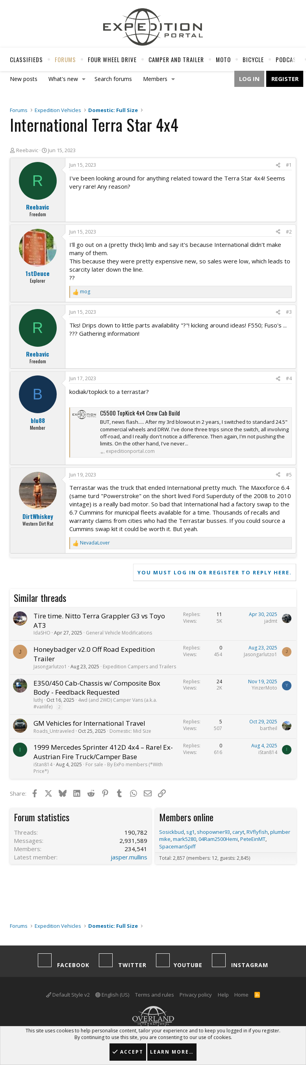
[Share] (278, 165)
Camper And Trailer (176, 59)
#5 (289, 474)
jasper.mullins (129, 857)
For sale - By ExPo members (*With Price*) (98, 767)
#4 (289, 378)
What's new (63, 79)
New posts (23, 79)
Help (223, 994)
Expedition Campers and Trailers (139, 666)
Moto (223, 59)
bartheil (268, 728)
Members (155, 79)
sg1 (190, 831)
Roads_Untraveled (53, 731)
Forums (65, 59)
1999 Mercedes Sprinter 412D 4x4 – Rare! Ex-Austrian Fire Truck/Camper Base (103, 752)
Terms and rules (154, 994)
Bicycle (253, 59)
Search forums (113, 79)
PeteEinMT (252, 838)
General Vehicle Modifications (119, 632)
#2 (289, 231)
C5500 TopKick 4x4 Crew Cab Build (140, 412)
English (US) (112, 994)
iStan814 (42, 764)
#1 (289, 165)
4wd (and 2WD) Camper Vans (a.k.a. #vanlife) (95, 703)
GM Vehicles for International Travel (89, 723)
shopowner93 (213, 831)
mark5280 (184, 838)
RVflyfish (257, 831)
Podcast (288, 59)
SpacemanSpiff (177, 846)
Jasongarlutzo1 (50, 666)
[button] (84, 79)
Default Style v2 (68, 994)
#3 (289, 312)
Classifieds (26, 59)
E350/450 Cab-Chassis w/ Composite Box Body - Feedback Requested (96, 688)
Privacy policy (196, 994)
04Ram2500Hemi (218, 838)
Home (241, 994)
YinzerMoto (264, 687)
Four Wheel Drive (112, 59)
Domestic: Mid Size (130, 731)
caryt (238, 831)
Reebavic (27, 150)
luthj (38, 700)
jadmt (270, 621)
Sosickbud (171, 831)
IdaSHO (41, 632)
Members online (186, 817)
